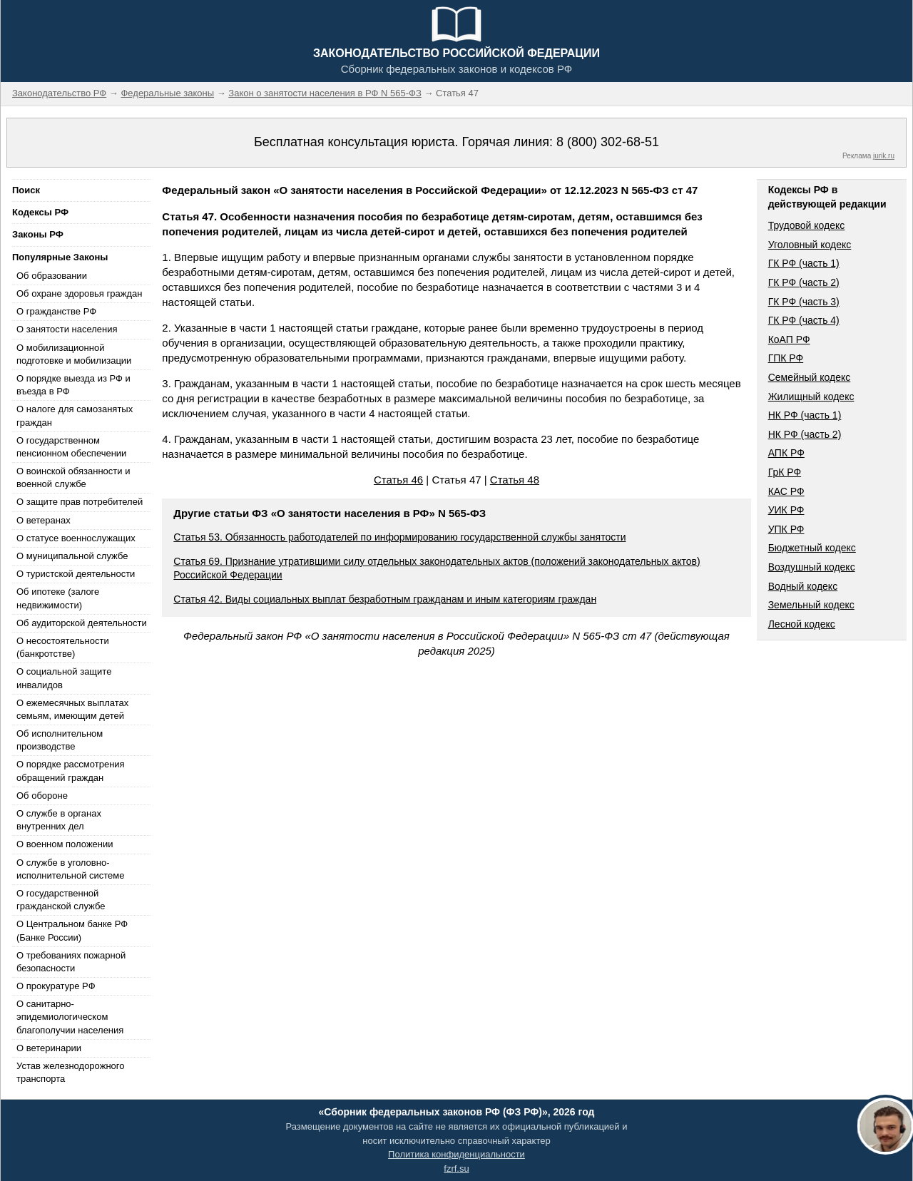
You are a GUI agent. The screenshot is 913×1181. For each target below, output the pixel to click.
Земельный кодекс (811, 604)
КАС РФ (786, 491)
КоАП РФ (789, 339)
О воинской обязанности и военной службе (73, 477)
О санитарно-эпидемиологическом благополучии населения (69, 1016)
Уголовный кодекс (810, 244)
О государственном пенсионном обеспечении (71, 447)
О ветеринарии (48, 1048)
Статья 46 (398, 480)
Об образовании (51, 275)
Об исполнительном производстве (59, 740)
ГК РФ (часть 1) (804, 263)
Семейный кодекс (809, 377)
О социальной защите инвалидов (63, 678)
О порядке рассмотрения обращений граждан (70, 770)
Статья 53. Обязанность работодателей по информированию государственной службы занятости (399, 537)
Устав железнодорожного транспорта (70, 1072)
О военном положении (64, 844)
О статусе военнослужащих (76, 538)
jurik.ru (883, 156)
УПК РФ (786, 529)
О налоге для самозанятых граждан (74, 415)
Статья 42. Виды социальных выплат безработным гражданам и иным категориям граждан (384, 599)
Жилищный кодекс (811, 396)
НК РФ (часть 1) (805, 415)
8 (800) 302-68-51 (607, 142)
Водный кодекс (803, 586)
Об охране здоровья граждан (79, 293)
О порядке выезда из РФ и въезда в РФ (73, 385)
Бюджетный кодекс (812, 547)
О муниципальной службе (72, 556)
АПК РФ (786, 453)
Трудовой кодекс (806, 225)
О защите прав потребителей (79, 501)
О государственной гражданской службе (60, 899)
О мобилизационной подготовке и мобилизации (73, 354)
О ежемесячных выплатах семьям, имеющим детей (72, 709)
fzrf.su (456, 1168)
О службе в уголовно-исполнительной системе (70, 869)
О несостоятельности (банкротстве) (62, 647)
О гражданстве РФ (56, 311)
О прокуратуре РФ (56, 986)
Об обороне (42, 795)
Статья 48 (514, 480)
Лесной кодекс (801, 624)
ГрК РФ (784, 472)
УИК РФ (786, 510)
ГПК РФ (786, 358)
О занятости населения (67, 329)
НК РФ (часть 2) (805, 434)
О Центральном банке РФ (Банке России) (72, 930)
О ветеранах (43, 520)
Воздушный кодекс (811, 567)
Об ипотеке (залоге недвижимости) (57, 598)
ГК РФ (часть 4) (804, 320)
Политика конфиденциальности (456, 1154)
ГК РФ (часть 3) (804, 301)
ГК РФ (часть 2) (804, 282)
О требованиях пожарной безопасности (71, 961)
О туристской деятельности (75, 573)
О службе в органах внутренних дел (58, 820)
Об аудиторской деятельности (81, 623)
